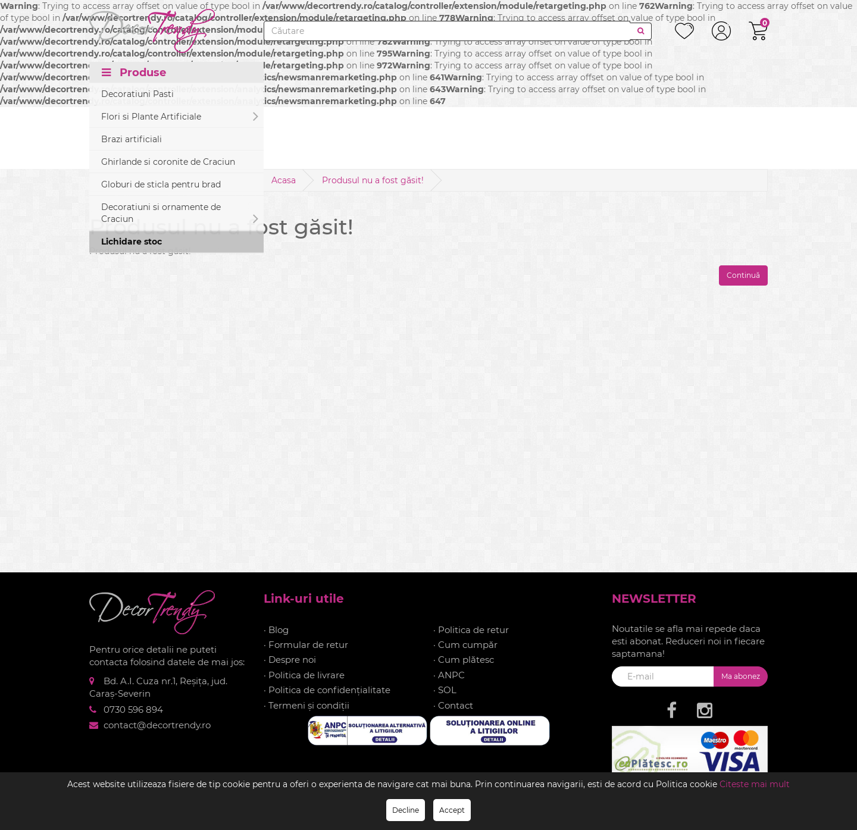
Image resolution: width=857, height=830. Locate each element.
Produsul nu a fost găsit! (373, 180)
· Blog (276, 629)
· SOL (444, 690)
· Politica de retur (471, 629)
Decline (405, 810)
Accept (452, 810)
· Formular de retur (306, 644)
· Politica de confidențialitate (327, 690)
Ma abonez (740, 676)
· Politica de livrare (304, 675)
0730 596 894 (133, 709)
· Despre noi (290, 659)
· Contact (453, 705)
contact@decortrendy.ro (157, 725)
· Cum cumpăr (465, 644)
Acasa (283, 180)
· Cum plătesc (463, 659)
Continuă (743, 275)
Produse (134, 72)
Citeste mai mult (755, 784)
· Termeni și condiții (306, 705)
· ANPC (449, 675)
